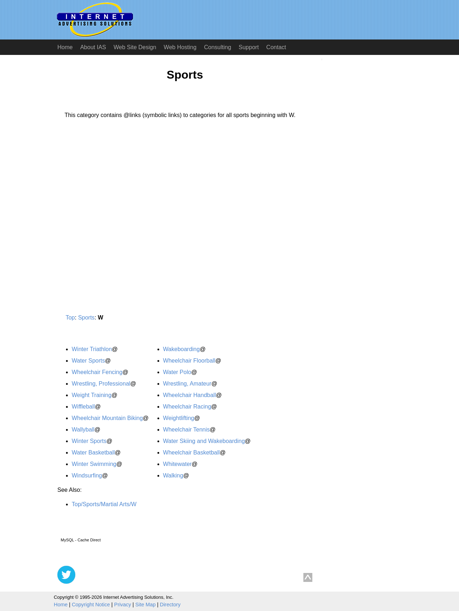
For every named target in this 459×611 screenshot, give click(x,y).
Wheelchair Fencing (97, 372)
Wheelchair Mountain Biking (107, 418)
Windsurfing (87, 475)
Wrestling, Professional (101, 384)
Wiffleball (83, 407)
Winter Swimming (94, 464)
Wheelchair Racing (187, 407)
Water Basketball (93, 452)
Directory (170, 604)
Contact (276, 47)
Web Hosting (180, 47)
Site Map (145, 604)
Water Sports (88, 361)
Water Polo (177, 372)
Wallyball (83, 429)
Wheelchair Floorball (189, 361)
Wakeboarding (181, 349)
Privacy (122, 604)
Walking (173, 475)
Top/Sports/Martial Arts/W (104, 504)
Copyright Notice (91, 604)
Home (65, 47)
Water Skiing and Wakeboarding (204, 441)
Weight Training (92, 395)
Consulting (217, 47)
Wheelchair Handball (189, 395)
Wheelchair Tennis (186, 429)
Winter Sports (89, 441)
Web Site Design (135, 47)
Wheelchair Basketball (191, 452)
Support (249, 47)
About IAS (93, 47)
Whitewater (177, 464)
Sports (86, 317)
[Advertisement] (117, 191)
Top (70, 317)
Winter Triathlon (92, 349)
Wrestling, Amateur (187, 384)
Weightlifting (178, 418)
